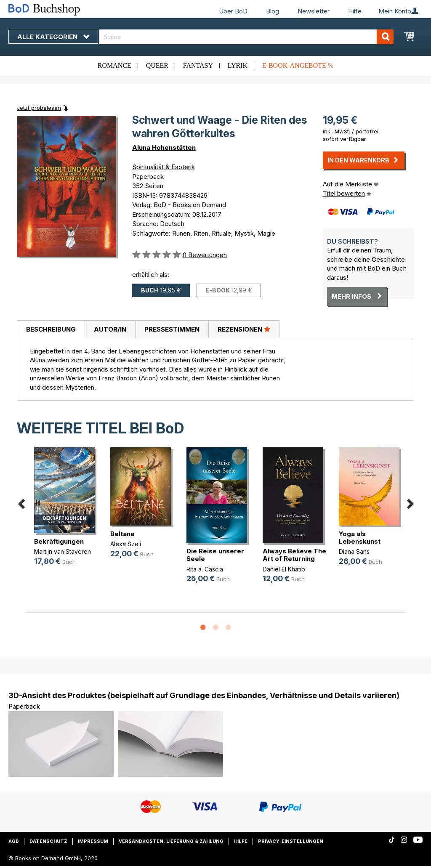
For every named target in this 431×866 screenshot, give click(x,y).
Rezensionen (244, 329)
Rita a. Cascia (204, 569)
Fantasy (198, 65)
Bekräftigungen (59, 541)
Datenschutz (48, 841)
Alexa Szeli (125, 543)
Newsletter (314, 11)
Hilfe (355, 11)
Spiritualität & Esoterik (163, 167)
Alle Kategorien (53, 37)
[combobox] (246, 36)
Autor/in (110, 329)
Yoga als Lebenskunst (359, 537)
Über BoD (233, 11)
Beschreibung (51, 329)
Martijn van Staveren (62, 551)
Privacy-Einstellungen (290, 841)
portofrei (367, 131)
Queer (157, 65)
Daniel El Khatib (284, 569)
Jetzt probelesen (39, 107)
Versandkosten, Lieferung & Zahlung (171, 841)
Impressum (93, 841)
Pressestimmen (172, 329)
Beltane (122, 534)
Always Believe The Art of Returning (294, 555)
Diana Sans (354, 551)
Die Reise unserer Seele (215, 555)
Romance (114, 65)
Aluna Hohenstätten (164, 147)
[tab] (51, 329)
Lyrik (237, 65)
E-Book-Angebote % (297, 65)
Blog (272, 11)
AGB (13, 841)
